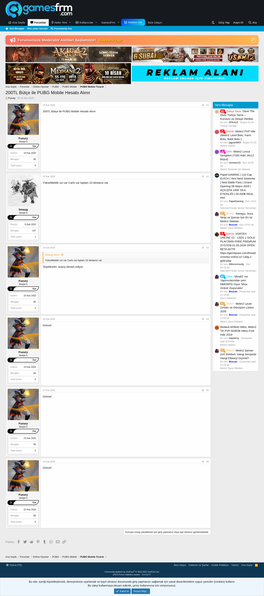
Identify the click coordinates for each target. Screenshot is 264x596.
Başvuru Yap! (110, 40)
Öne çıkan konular (37, 28)
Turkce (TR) (14, 565)
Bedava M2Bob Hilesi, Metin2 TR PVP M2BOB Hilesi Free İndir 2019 (238, 330)
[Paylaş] (203, 105)
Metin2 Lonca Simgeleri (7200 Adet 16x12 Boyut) (237, 155)
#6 (207, 461)
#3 (207, 247)
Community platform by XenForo (132, 572)
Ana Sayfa (18, 22)
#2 (207, 176)
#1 (207, 105)
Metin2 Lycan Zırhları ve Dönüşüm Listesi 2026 (237, 307)
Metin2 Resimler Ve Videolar (235, 169)
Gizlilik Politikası (219, 565)
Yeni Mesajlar (16, 28)
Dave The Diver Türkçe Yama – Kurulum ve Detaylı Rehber (237, 115)
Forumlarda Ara (63, 28)
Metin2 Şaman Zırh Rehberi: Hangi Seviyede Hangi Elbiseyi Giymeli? (238, 354)
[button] (70, 22)
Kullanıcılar (86, 22)
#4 (207, 319)
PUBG (66, 111)
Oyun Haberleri (228, 298)
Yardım (235, 565)
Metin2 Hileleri (227, 145)
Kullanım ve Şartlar (199, 565)
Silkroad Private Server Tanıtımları (238, 208)
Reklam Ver (135, 22)
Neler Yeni (60, 22)
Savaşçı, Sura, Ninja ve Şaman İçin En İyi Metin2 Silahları (237, 217)
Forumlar (40, 22)
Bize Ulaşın (155, 22)
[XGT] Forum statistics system (132, 574)
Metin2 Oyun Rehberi (231, 228)
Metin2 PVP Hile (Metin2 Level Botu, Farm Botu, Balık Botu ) (237, 135)
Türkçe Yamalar (228, 125)
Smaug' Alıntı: (52, 254)
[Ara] (252, 22)
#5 (207, 390)
